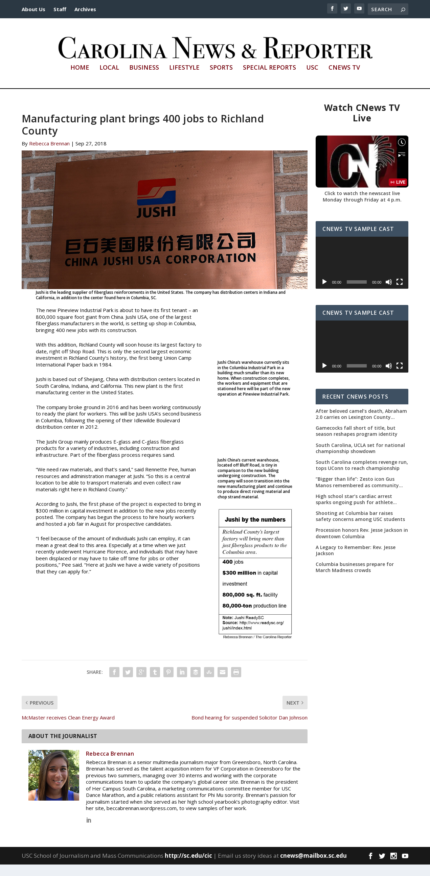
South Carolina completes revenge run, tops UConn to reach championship (362, 477)
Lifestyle (184, 79)
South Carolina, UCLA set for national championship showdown (360, 459)
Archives (85, 9)
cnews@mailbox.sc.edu (313, 867)
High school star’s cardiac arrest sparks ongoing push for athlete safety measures (354, 510)
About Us (33, 9)
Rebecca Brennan (49, 154)
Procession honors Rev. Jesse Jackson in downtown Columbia (362, 545)
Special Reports (269, 79)
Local (109, 79)
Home (79, 79)
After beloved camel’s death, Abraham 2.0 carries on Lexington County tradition (361, 426)
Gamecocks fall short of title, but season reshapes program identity (357, 442)
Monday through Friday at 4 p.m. (362, 211)
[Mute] (388, 293)
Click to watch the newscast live (362, 204)
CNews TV (344, 79)
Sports (221, 79)
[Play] (324, 293)
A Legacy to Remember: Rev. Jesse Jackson (355, 562)
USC (312, 79)
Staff (59, 9)
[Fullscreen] (399, 293)
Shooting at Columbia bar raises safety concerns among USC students (360, 528)
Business (144, 79)
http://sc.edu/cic (188, 867)
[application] (362, 274)
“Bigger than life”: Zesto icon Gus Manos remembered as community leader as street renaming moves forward (357, 494)
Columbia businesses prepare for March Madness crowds (355, 579)
